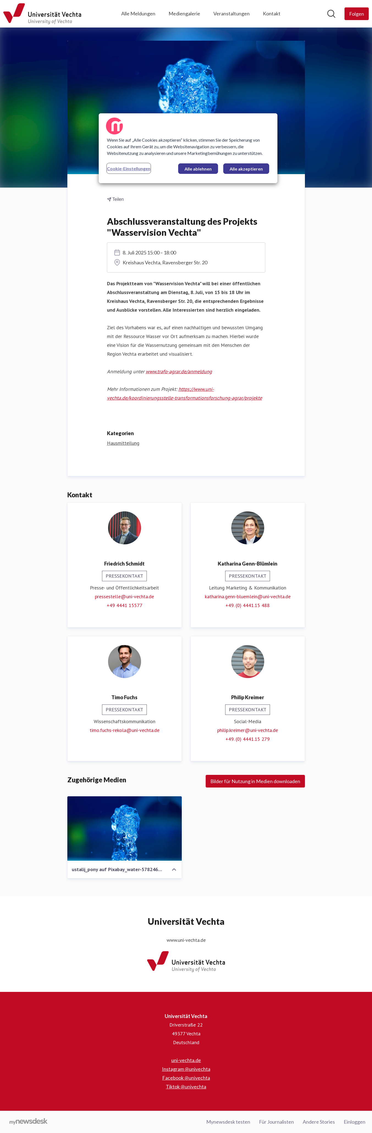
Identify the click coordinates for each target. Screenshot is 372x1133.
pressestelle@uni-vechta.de (124, 597)
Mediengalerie (184, 13)
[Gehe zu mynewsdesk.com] (28, 1122)
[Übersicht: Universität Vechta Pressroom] (42, 13)
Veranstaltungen (231, 13)
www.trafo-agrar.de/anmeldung (179, 372)
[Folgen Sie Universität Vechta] (357, 13)
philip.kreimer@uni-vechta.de (247, 730)
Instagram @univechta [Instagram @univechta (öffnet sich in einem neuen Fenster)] (186, 1069)
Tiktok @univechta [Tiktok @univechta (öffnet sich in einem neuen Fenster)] (186, 1086)
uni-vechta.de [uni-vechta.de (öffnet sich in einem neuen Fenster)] (186, 1060)
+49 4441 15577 (124, 605)
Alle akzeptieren (246, 168)
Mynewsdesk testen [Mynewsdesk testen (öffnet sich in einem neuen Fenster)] (228, 1122)
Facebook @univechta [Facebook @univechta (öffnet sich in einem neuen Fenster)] (186, 1078)
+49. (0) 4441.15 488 (247, 605)
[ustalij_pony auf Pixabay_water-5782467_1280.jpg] (124, 829)
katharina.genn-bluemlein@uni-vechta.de (248, 597)
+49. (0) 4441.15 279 (247, 739)
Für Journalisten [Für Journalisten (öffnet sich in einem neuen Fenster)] (276, 1122)
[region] (188, 148)
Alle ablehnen (198, 168)
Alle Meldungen (138, 13)
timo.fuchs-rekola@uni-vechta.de (124, 730)
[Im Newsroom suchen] (331, 13)
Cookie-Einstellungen (128, 168)
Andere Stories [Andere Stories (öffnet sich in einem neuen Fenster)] (319, 1122)
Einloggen (354, 1122)
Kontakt (271, 13)
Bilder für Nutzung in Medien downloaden (255, 781)
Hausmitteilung (123, 443)
